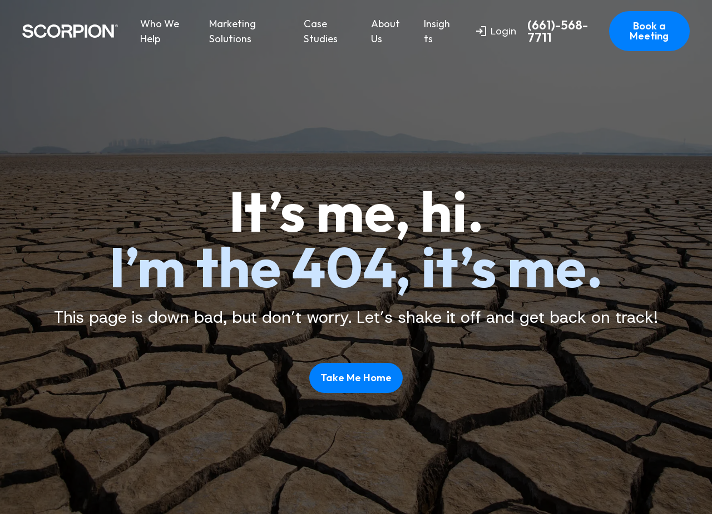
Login (496, 31)
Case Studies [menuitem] (321, 31)
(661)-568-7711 (557, 31)
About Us (385, 31)
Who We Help (159, 31)
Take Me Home (356, 377)
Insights (437, 31)
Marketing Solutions (232, 31)
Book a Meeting (649, 30)
